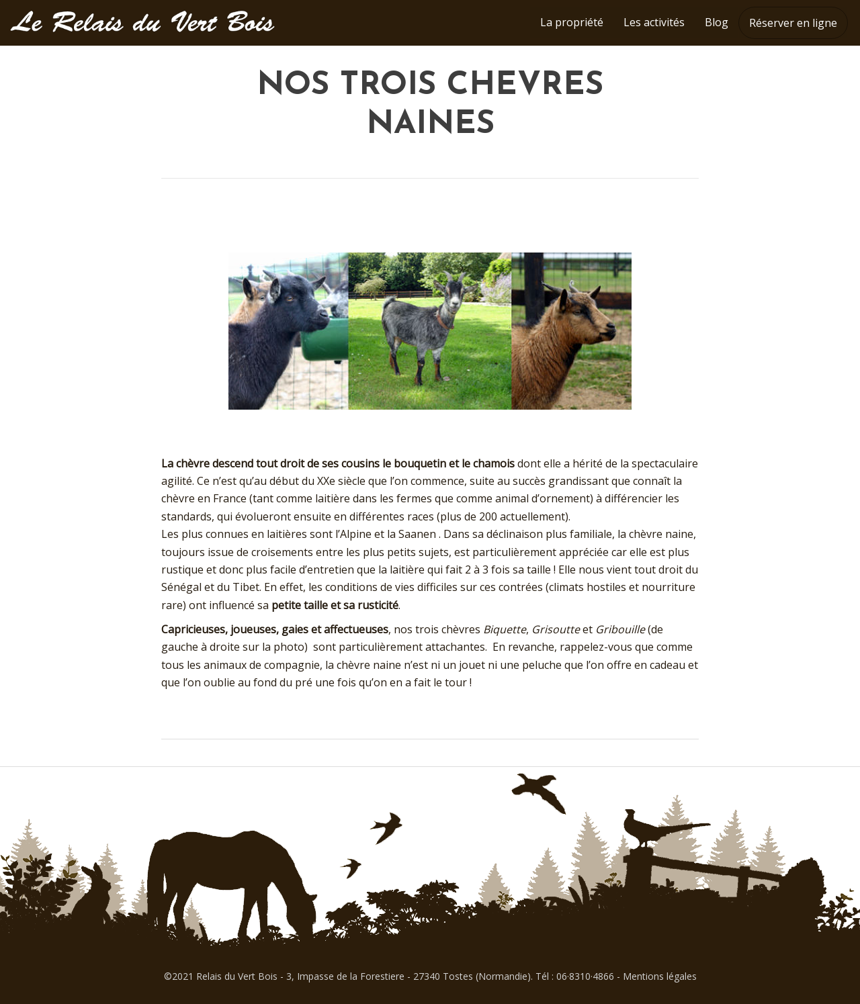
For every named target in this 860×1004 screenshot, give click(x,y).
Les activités (654, 22)
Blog (716, 22)
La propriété (571, 22)
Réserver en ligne (793, 22)
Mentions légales (660, 976)
